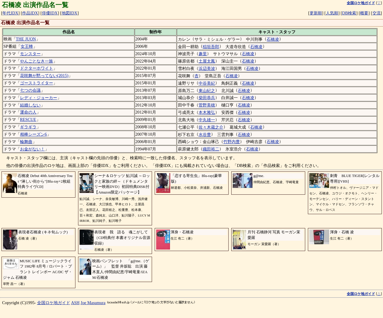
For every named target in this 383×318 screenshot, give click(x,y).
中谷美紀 (207, 83)
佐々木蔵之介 (211, 127)
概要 (364, 13)
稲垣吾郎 (211, 46)
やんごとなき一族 (36, 61)
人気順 (332, 13)
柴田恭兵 (207, 97)
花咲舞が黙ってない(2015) (44, 75)
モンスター (30, 53)
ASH (75, 302)
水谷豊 (205, 134)
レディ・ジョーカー (38, 97)
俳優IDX (50, 13)
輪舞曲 (26, 141)
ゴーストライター (36, 83)
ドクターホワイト (36, 68)
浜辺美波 (207, 68)
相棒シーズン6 (33, 134)
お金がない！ (32, 149)
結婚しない (30, 105)
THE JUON (26, 39)
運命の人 (28, 112)
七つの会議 (30, 90)
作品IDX (30, 13)
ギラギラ (28, 126)
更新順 (316, 13)
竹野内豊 (231, 141)
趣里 (203, 53)
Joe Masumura (93, 302)
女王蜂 (27, 46)
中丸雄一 (207, 119)
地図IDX (69, 13)
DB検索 (349, 13)
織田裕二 (211, 149)
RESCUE (28, 119)
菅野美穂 (207, 105)
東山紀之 (207, 90)
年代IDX (10, 13)
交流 (376, 13)
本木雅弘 (207, 112)
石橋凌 (273, 39)
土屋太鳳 (207, 61)
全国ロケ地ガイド (53, 302)
